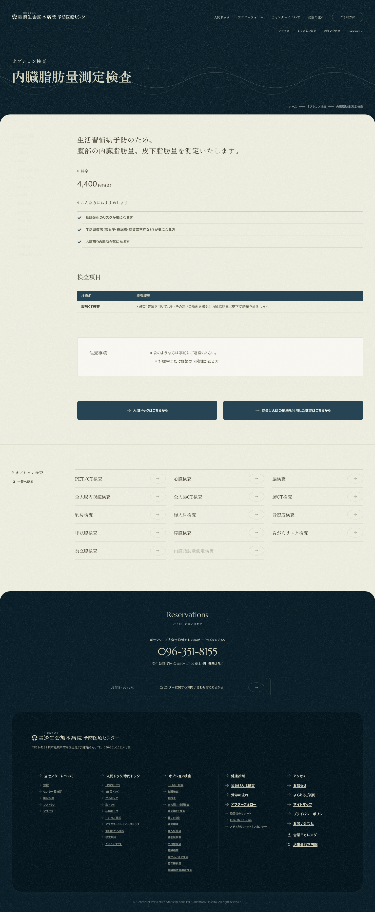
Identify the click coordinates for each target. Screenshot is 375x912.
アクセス (283, 31)
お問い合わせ (332, 31)
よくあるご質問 (306, 31)
